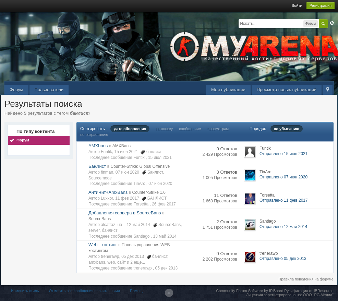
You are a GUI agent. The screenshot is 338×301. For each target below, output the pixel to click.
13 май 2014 (165, 236)
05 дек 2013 (166, 268)
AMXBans (121, 145)
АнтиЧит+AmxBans (108, 192)
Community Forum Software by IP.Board (249, 291)
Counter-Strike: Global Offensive (140, 166)
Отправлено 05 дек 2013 (282, 258)
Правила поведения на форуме (306, 279)
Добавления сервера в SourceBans (124, 212)
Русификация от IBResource (308, 291)
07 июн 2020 (160, 183)
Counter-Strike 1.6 (149, 192)
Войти (297, 5)
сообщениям (190, 129)
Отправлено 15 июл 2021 (283, 153)
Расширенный (332, 23)
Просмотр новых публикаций (286, 89)
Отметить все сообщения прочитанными (84, 291)
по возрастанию (94, 135)
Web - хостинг (102, 244)
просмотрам (218, 129)
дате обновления (130, 129)
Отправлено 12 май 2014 (283, 226)
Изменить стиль (25, 291)
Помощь (137, 291)
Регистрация (320, 5)
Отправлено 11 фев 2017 (283, 200)
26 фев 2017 (164, 204)
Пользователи (49, 89)
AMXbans (98, 145)
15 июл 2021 (160, 157)
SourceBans (99, 218)
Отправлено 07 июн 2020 (283, 177)
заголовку (164, 129)
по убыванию (286, 129)
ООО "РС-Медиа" (318, 295)
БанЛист (97, 166)
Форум (16, 89)
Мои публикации (228, 89)
